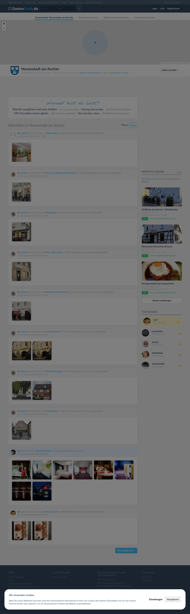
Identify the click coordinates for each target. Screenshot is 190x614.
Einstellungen (155, 599)
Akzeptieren (173, 599)
